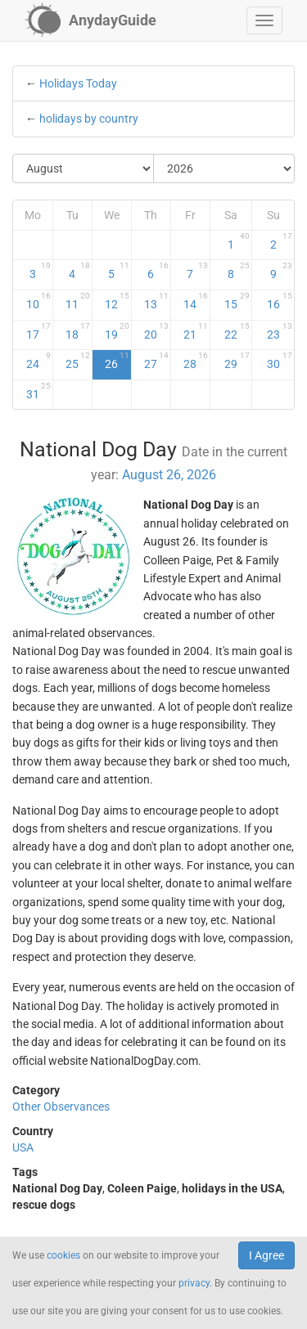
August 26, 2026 (169, 475)
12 (117, 301)
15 (237, 301)
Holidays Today (78, 83)
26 (117, 360)
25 (77, 360)
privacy (194, 1283)
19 (117, 331)
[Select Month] (83, 168)
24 (38, 360)
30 (280, 360)
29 (237, 360)
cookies (63, 1255)
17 (38, 331)
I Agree (266, 1255)
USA (23, 1147)
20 (156, 331)
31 (38, 391)
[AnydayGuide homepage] (90, 20)
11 (77, 301)
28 (195, 360)
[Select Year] (224, 168)
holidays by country (88, 118)
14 (195, 301)
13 (156, 301)
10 (38, 301)
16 (280, 301)
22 (237, 331)
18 (77, 331)
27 (156, 360)
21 (195, 331)
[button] (264, 20)
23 (280, 331)
